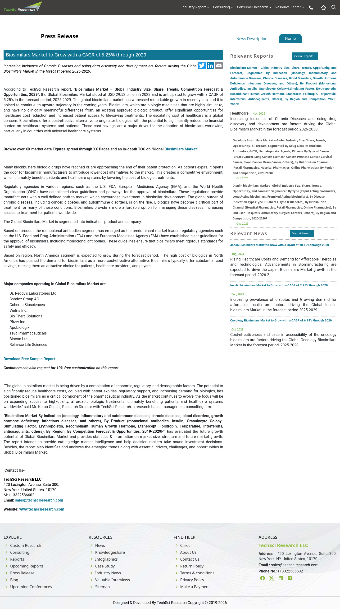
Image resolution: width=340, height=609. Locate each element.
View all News (300, 233)
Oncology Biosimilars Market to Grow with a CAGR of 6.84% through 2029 (281, 320)
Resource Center (288, 7)
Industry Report (193, 7)
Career (183, 545)
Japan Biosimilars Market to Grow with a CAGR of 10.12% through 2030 (279, 245)
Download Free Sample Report (29, 359)
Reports (14, 559)
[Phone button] (310, 7)
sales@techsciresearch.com (295, 565)
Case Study (102, 566)
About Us (185, 552)
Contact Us (186, 559)
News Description (251, 38)
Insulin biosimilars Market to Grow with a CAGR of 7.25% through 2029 (279, 285)
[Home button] (322, 7)
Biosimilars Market (181, 149)
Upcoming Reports (23, 566)
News (97, 545)
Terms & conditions (194, 573)
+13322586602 (290, 571)
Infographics (103, 559)
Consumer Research (252, 7)
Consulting (221, 7)
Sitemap (99, 586)
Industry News (105, 573)
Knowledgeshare (107, 552)
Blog (11, 579)
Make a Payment (192, 586)
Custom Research (22, 545)
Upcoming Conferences (28, 586)
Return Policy (189, 566)
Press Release (19, 573)
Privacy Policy (189, 579)
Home (290, 38)
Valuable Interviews (109, 579)
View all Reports (303, 56)
